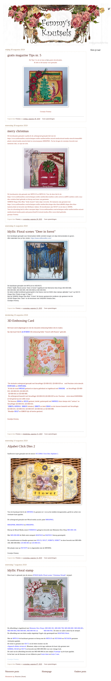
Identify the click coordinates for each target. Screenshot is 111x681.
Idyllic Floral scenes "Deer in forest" (31, 231)
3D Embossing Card (20, 320)
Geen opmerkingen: (48, 119)
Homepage (47, 671)
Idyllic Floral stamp (20, 570)
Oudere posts (80, 671)
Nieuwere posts (12, 671)
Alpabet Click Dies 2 (21, 446)
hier (47, 60)
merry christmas (18, 131)
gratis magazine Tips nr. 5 (24, 55)
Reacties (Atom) (20, 676)
